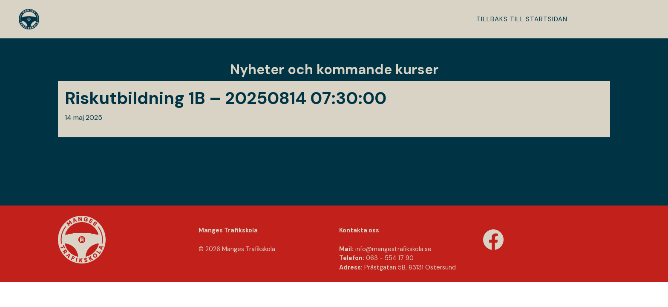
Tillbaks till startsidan (521, 19)
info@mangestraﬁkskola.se (393, 249)
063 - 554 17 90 (390, 258)
